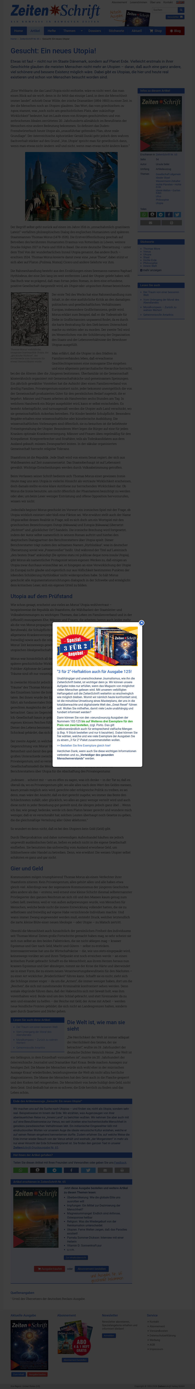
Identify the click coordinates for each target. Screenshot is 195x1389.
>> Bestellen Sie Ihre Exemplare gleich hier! (84, 745)
